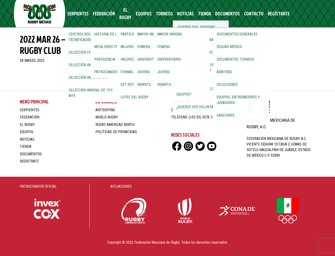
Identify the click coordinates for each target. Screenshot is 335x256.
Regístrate (263, 14)
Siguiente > (180, 77)
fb (284, 14)
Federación (102, 14)
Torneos (161, 14)
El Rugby (123, 14)
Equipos (142, 14)
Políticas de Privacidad (116, 132)
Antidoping (105, 110)
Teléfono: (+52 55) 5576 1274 (194, 117)
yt (309, 14)
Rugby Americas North (114, 124)
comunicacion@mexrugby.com (196, 110)
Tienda (196, 14)
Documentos (217, 14)
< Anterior (154, 77)
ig (292, 14)
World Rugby (106, 117)
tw (301, 14)
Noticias (179, 14)
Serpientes (79, 14)
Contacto (241, 14)
